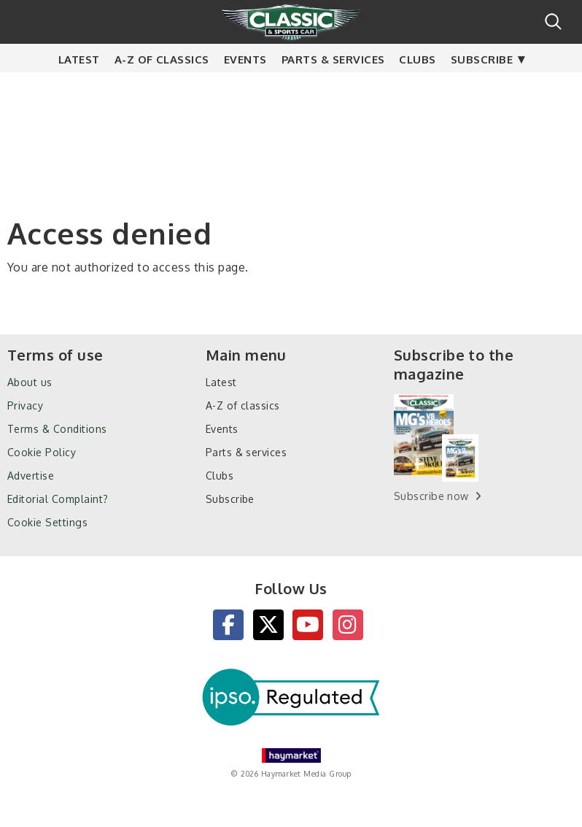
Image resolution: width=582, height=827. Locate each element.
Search (553, 21)
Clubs (417, 88)
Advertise (30, 475)
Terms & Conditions (57, 429)
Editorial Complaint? (58, 499)
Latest (79, 88)
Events (245, 88)
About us (30, 382)
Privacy (25, 405)
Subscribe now (431, 496)
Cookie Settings (47, 522)
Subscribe (482, 88)
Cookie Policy (41, 452)
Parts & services (333, 88)
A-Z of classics (162, 88)
